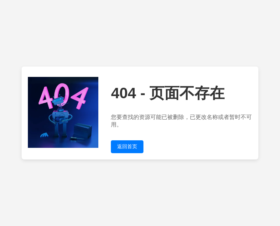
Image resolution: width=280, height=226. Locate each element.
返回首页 (127, 146)
